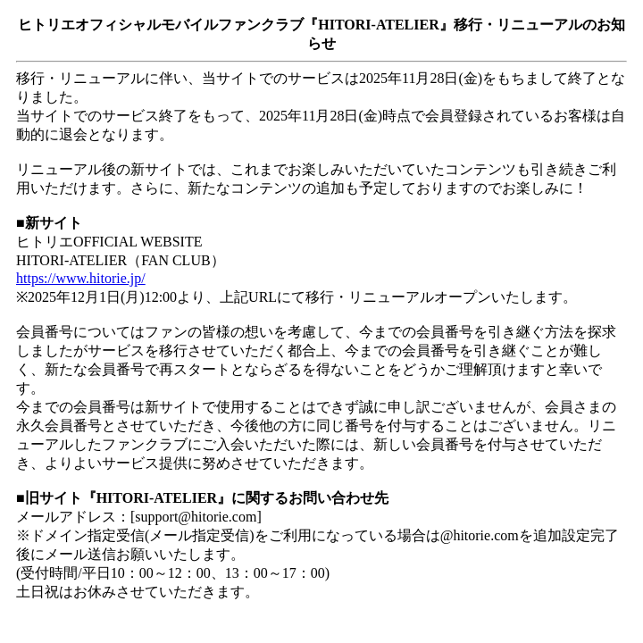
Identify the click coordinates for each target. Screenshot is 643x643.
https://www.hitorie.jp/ (81, 278)
